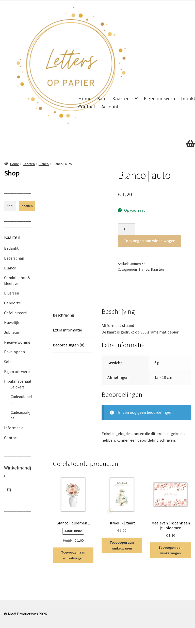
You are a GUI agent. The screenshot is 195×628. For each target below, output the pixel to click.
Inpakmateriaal (17, 381)
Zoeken (27, 206)
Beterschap (14, 258)
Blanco (44, 164)
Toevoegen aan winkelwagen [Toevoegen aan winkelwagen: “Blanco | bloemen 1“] (73, 555)
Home (84, 98)
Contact (86, 106)
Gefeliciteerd (15, 312)
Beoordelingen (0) (68, 344)
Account (110, 106)
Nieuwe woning (17, 342)
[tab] (73, 315)
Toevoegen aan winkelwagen (149, 240)
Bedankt (11, 248)
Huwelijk (11, 322)
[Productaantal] (126, 229)
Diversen (11, 293)
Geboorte (12, 302)
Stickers (18, 386)
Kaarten (120, 98)
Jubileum (12, 332)
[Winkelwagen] (8, 490)
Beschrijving (63, 315)
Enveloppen (14, 351)
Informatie (13, 427)
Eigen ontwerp (159, 98)
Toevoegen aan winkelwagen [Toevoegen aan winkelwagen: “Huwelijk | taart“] (122, 545)
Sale (101, 98)
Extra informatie (67, 329)
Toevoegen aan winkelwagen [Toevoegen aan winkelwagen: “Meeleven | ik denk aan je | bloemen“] (170, 550)
